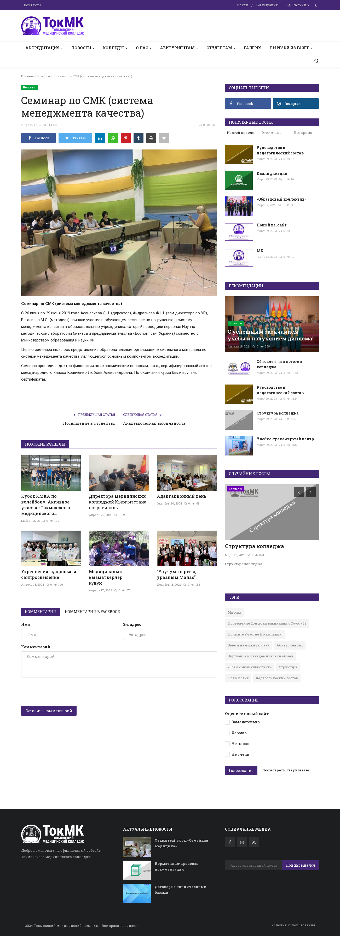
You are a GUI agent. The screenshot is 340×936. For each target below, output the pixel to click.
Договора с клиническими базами (180, 889)
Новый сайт (238, 678)
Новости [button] (83, 47)
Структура (288, 667)
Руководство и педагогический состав (280, 150)
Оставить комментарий (49, 710)
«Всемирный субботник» (250, 667)
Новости (43, 76)
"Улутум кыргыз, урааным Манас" (176, 574)
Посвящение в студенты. (89, 423)
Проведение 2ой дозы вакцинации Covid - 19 (267, 623)
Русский (298, 5)
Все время (303, 132)
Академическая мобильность (154, 423)
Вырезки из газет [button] (291, 47)
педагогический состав (277, 678)
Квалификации (272, 173)
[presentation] (61, 691)
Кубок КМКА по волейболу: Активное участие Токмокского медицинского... (45, 504)
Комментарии (41, 611)
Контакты (32, 5)
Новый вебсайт (272, 225)
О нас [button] (144, 47)
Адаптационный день (181, 496)
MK (260, 250)
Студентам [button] (220, 47)
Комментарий (35, 646)
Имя (25, 624)
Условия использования (293, 925)
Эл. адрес (132, 624)
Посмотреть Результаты (285, 770)
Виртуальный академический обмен (260, 656)
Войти (242, 5)
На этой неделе (240, 132)
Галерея (253, 47)
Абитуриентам (289, 645)
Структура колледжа (278, 413)
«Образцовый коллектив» (281, 199)
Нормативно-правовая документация (177, 866)
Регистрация (267, 5)
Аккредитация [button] (44, 47)
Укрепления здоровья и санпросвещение (48, 574)
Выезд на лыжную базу (248, 645)
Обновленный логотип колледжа (279, 364)
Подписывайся (300, 865)
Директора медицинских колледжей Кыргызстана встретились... (118, 501)
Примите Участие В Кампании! (255, 634)
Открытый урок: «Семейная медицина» (181, 843)
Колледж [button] (115, 47)
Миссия (234, 612)
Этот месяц (272, 132)
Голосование (241, 770)
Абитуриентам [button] (179, 47)
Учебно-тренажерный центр (285, 438)
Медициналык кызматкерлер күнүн (119, 577)
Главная (27, 76)
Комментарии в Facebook (93, 611)
